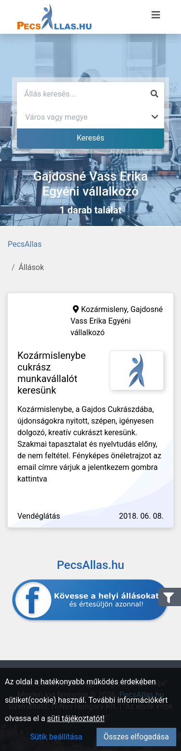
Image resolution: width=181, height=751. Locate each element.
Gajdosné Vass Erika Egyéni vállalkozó (116, 321)
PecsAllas (25, 244)
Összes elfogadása (136, 736)
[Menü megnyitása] (156, 15)
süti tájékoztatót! (76, 718)
